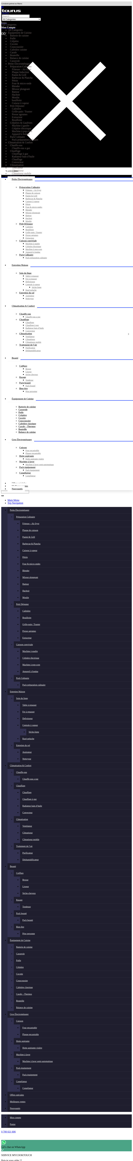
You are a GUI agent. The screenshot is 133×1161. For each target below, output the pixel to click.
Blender (29, 210)
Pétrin (28, 204)
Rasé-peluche (31, 290)
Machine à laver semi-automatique (40, 464)
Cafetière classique (27, 424)
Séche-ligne (36, 287)
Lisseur (28, 371)
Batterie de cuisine (27, 407)
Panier (13, 1124)
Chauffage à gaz (32, 325)
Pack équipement (27, 467)
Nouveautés (17, 489)
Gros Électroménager (22, 439)
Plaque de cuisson (33, 193)
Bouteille (22, 429)
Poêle (20, 412)
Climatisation (25, 333)
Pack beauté (25, 383)
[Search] (2, 495)
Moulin (28, 221)
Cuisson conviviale (28, 241)
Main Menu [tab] (13, 500)
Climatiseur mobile (33, 342)
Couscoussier (24, 421)
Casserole (22, 409)
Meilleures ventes (17, 1102)
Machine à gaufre (33, 243)
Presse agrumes (32, 235)
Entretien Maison (20, 265)
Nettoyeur (30, 298)
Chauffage (24, 319)
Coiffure (23, 366)
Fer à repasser (31, 279)
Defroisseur (30, 281)
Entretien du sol (26, 293)
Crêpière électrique (33, 246)
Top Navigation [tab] (15, 503)
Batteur (28, 215)
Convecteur (30, 331)
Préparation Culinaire (29, 187)
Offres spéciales (17, 1095)
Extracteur (30, 238)
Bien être (23, 388)
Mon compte (15, 1117)
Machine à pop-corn (34, 249)
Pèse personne (31, 391)
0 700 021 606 (8, 1131)
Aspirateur (30, 296)
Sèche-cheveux (32, 374)
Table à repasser (32, 276)
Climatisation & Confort (23, 306)
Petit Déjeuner (26, 224)
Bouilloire (30, 229)
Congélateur (25, 473)
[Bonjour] (66, 21)
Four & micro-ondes (34, 207)
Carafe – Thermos (27, 426)
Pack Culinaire (26, 255)
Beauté (15, 358)
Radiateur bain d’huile (35, 328)
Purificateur (30, 348)
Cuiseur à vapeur (32, 201)
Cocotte (22, 418)
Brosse (28, 369)
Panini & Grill (31, 196)
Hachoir (29, 218)
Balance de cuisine (27, 432)
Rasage (22, 377)
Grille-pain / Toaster (34, 232)
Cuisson (23, 447)
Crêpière (22, 415)
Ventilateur (30, 336)
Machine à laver (26, 462)
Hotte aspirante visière (35, 459)
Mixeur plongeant (33, 213)
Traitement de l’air (28, 345)
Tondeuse (29, 380)
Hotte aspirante (26, 456)
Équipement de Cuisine (23, 399)
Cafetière (29, 227)
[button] (2, 7)
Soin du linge (25, 273)
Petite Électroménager (22, 179)
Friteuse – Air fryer (33, 190)
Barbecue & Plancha (34, 198)
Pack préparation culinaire (36, 258)
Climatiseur (30, 339)
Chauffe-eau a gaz (33, 317)
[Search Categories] (21, 19)
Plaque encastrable (33, 453)
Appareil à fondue (33, 252)
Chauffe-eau (25, 314)
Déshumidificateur (33, 350)
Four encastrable (32, 450)
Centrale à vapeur (33, 284)
